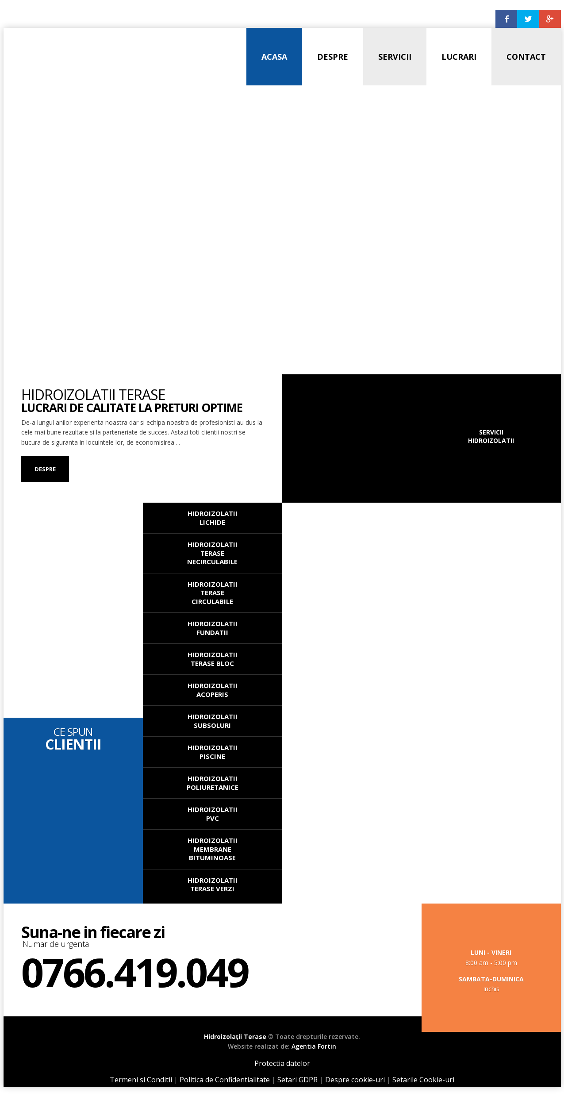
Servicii (394, 56)
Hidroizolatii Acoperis (213, 690)
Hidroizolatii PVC (213, 814)
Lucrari (458, 56)
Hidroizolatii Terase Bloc (213, 659)
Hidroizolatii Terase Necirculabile (212, 553)
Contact (526, 56)
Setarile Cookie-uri (423, 1080)
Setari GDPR (297, 1080)
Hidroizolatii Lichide (213, 518)
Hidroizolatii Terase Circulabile (213, 593)
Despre (332, 56)
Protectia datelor (282, 1063)
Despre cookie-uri (355, 1080)
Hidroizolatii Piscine (213, 752)
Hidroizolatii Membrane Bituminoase (213, 849)
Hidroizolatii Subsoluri (213, 721)
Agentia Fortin (314, 1046)
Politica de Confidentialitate (225, 1080)
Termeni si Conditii (141, 1080)
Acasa (274, 56)
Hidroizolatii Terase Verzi (213, 884)
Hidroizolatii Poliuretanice (212, 783)
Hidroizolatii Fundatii (213, 628)
